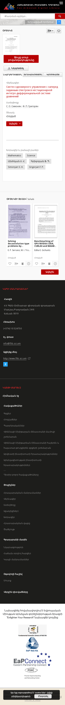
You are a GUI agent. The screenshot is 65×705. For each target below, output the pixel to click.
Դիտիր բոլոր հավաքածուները (21, 474)
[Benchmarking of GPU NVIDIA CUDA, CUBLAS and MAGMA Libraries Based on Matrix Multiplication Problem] (45, 221)
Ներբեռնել (15, 68)
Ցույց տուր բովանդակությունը (21, 58)
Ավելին (50, 272)
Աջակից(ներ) (11, 511)
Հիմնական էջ (11, 395)
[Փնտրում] (60, 16)
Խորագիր (9, 517)
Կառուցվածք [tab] (52, 75)
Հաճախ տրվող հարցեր (17, 553)
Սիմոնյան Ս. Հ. (16, 161)
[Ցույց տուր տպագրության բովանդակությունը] (22, 263)
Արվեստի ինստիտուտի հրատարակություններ (31, 453)
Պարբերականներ (14, 425)
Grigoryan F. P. (36, 167)
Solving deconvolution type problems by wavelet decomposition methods (18, 243)
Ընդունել (43, 696)
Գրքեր (7, 413)
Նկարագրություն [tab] (12, 75)
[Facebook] (5, 364)
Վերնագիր (10, 498)
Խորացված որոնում (40, 22)
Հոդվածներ (10, 419)
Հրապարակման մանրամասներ (22, 492)
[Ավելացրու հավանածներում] (58, 31)
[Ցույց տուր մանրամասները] (28, 263)
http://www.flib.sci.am (15, 358)
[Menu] (61, 3)
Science (31, 155)
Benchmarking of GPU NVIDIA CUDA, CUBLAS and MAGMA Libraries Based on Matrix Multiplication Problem (45, 243)
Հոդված (11, 116)
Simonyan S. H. (15, 167)
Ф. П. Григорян (30, 106)
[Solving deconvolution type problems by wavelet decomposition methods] (19, 221)
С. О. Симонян (13, 106)
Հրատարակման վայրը (17, 523)
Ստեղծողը (10, 504)
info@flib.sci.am (12, 343)
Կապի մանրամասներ (16, 559)
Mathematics (14, 155)
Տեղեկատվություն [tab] (33, 75)
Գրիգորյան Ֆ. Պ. (40, 161)
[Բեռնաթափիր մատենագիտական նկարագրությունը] (16, 263)
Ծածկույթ (9, 529)
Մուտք (7, 580)
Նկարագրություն (13, 547)
